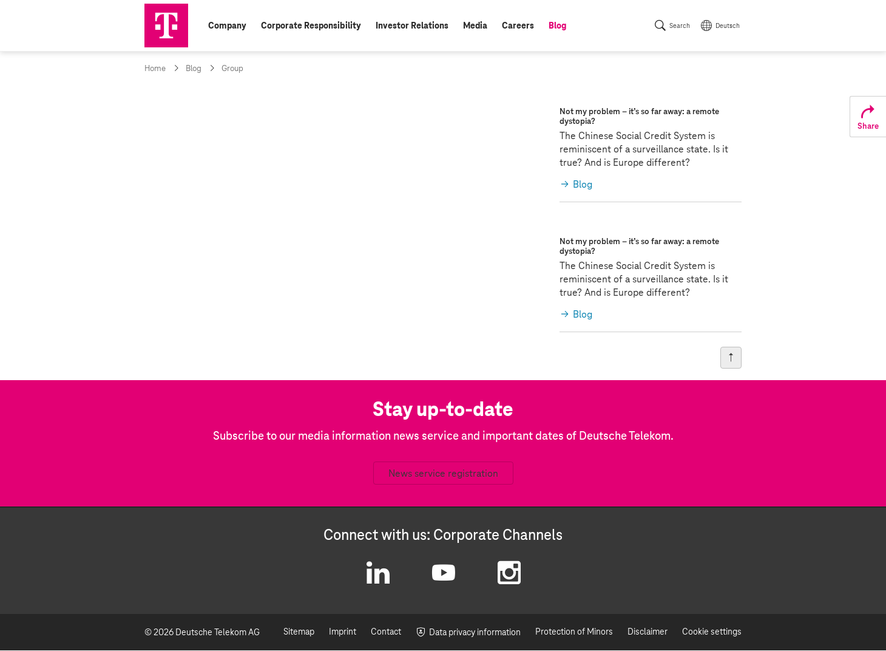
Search (679, 26)
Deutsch (727, 26)
